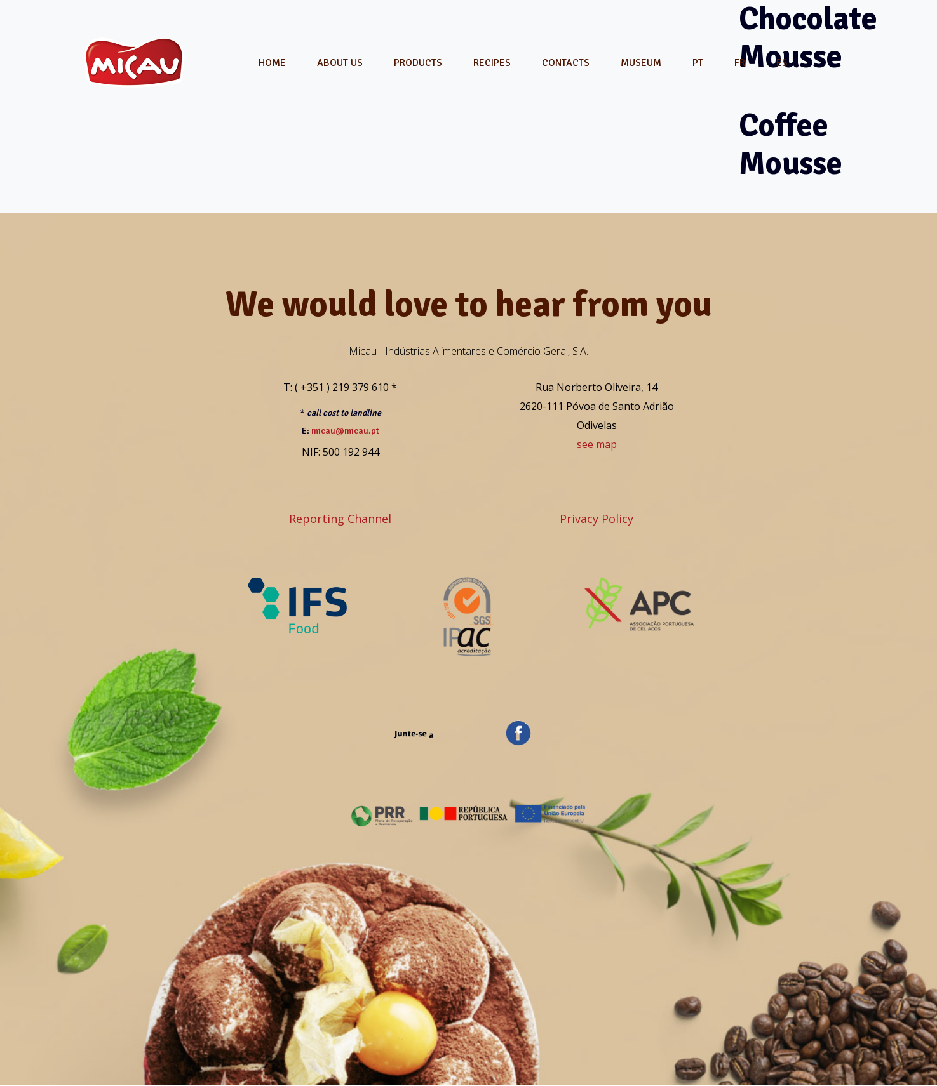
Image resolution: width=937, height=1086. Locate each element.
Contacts (566, 62)
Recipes (492, 62)
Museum (641, 62)
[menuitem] (698, 63)
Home (272, 62)
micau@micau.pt (345, 430)
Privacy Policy (596, 518)
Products (418, 62)
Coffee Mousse (790, 144)
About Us (340, 62)
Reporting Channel (340, 518)
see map (597, 444)
